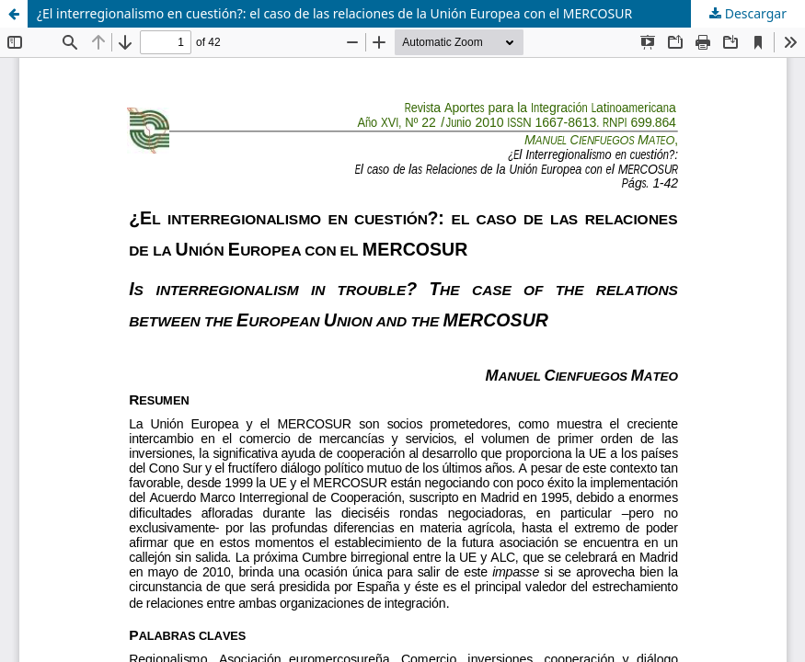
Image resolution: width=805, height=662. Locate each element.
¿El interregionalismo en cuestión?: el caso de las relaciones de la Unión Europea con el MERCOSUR (334, 13)
